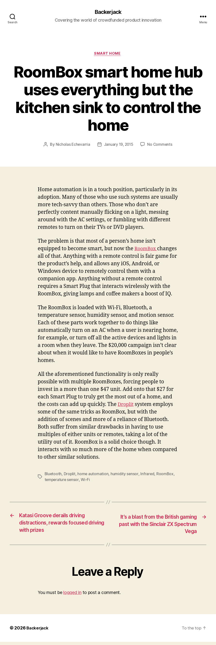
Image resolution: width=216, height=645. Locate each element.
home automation (93, 475)
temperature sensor (62, 480)
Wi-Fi (86, 480)
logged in (72, 595)
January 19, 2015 (118, 145)
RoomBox (146, 250)
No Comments (160, 145)
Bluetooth (53, 475)
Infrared (148, 475)
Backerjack (108, 12)
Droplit (126, 405)
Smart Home (108, 54)
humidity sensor (125, 475)
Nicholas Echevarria (72, 145)
